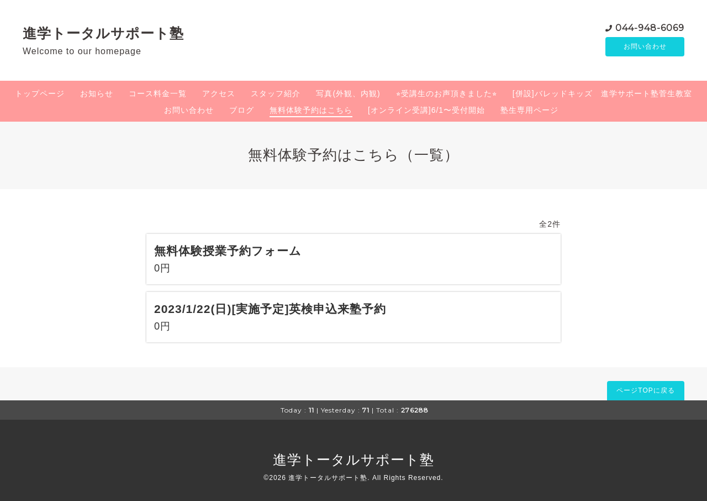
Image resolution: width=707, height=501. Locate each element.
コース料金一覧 (158, 93)
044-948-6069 (649, 27)
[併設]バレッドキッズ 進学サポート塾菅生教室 (602, 93)
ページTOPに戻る (645, 390)
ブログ (241, 110)
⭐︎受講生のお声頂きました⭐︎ (446, 93)
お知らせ (96, 93)
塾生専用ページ (529, 110)
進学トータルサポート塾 (103, 33)
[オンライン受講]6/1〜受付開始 (426, 110)
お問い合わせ (645, 47)
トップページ (40, 93)
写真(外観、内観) (348, 93)
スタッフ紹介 (275, 93)
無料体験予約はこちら (311, 110)
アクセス (218, 93)
